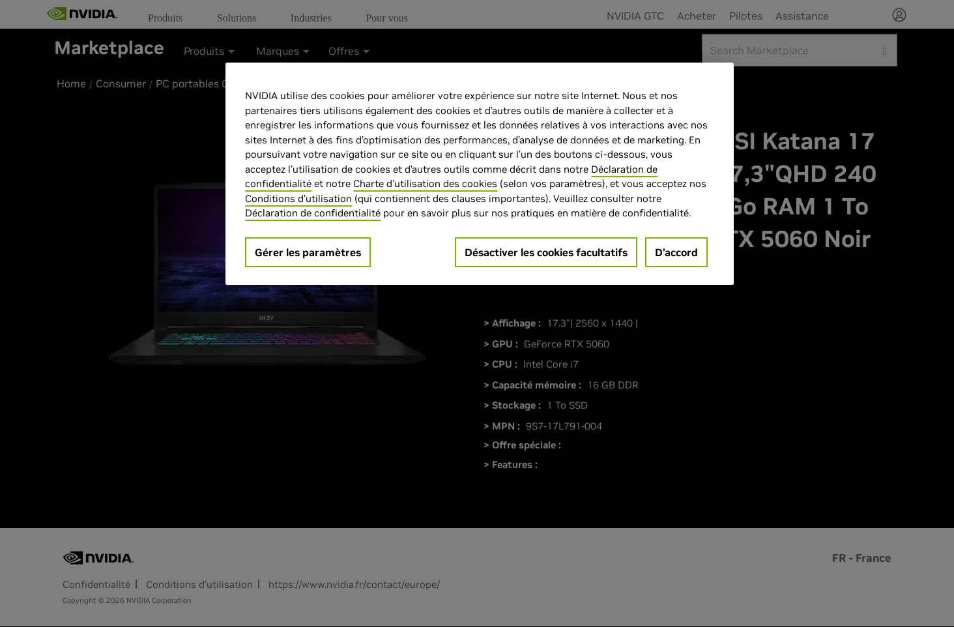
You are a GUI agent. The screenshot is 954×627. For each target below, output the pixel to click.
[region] (479, 174)
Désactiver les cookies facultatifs (546, 252)
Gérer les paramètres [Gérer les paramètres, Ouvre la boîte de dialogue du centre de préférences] (308, 252)
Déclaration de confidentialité (313, 213)
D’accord (676, 252)
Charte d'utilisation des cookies (425, 183)
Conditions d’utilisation (298, 198)
